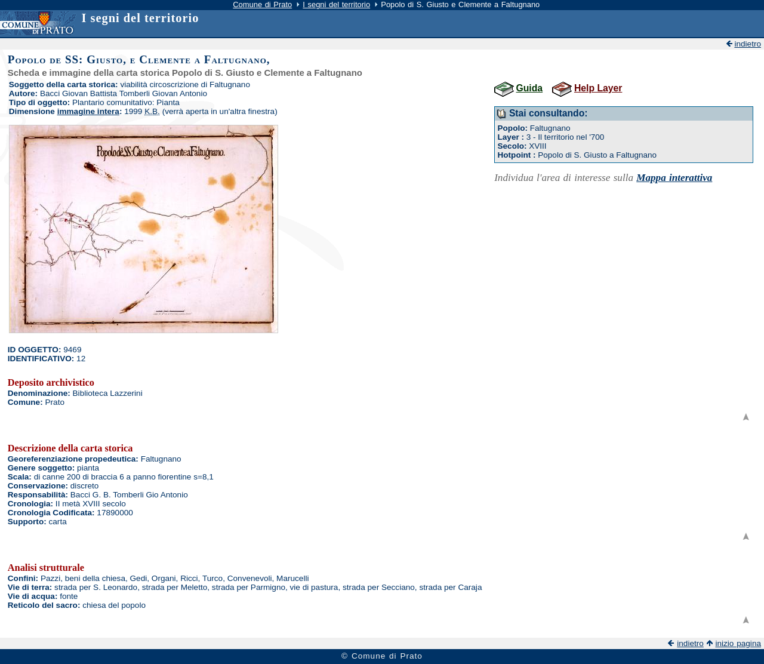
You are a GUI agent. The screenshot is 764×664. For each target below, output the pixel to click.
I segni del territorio (336, 4)
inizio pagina (738, 643)
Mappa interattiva (674, 177)
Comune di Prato (262, 4)
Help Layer (598, 88)
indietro (747, 43)
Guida (529, 88)
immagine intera (88, 111)
